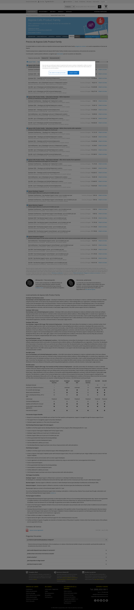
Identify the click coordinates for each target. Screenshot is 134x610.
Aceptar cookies (73, 72)
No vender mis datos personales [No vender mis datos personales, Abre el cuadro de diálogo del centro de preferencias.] (58, 72)
